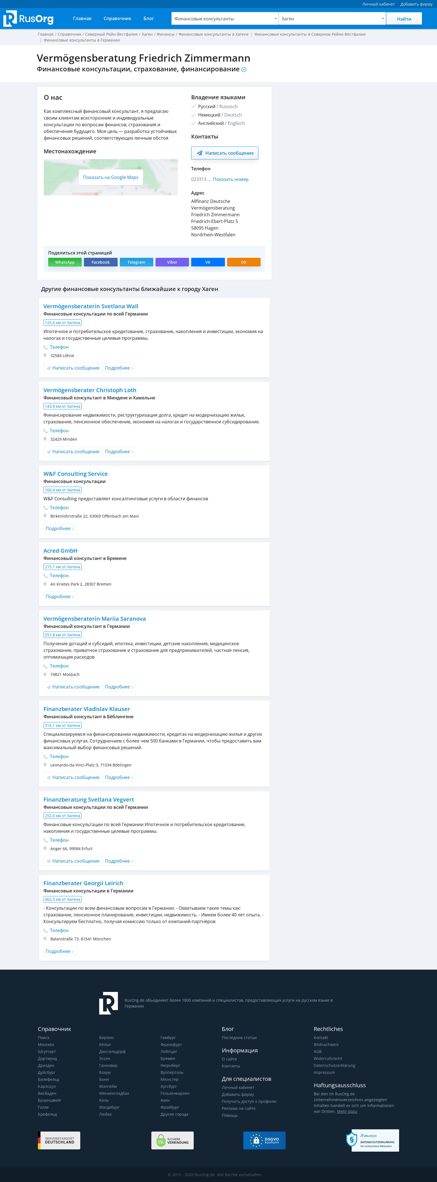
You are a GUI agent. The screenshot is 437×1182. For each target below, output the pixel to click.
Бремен (168, 1058)
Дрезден (46, 1065)
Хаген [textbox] (288, 19)
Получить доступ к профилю (249, 1101)
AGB (318, 1051)
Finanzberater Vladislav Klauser (85, 709)
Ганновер (108, 1065)
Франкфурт (171, 1044)
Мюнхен (46, 1044)
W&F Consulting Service (74, 473)
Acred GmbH (60, 550)
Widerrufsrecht (327, 1058)
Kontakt (321, 1037)
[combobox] (225, 18)
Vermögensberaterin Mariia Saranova (93, 618)
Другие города (174, 1114)
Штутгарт (47, 1051)
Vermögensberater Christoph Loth (89, 390)
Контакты (231, 1066)
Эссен (104, 1058)
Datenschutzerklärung (334, 1065)
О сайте (229, 1059)
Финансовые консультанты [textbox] (204, 19)
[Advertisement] (338, 125)
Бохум (105, 1072)
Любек (105, 1114)
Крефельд (47, 1114)
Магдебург (109, 1107)
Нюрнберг (170, 1065)
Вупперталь (172, 1072)
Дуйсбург (46, 1072)
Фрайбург (170, 1107)
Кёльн (105, 1044)
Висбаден (47, 1093)
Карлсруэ (46, 1086)
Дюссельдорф (112, 1051)
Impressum (324, 1072)
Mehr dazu (338, 1111)
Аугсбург (169, 1086)
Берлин (106, 1037)
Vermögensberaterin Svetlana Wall (90, 306)
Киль (104, 1100)
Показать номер (231, 179)
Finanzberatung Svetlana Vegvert (87, 799)
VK (208, 262)
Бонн (104, 1079)
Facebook (101, 262)
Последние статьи (239, 1037)
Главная (46, 34)
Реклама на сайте (238, 1108)
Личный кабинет (238, 1087)
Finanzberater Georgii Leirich (82, 883)
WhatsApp (65, 262)
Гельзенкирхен (175, 1093)
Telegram (136, 262)
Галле (43, 1107)
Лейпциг (169, 1051)
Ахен (165, 1100)
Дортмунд (47, 1058)
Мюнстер (169, 1079)
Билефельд (48, 1079)
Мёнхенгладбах (114, 1093)
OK (244, 262)
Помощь (230, 1115)
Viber (172, 262)
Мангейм (107, 1086)
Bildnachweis (326, 1044)
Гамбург (168, 1037)
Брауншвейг (49, 1100)
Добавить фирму (238, 1094)
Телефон (56, 347)
